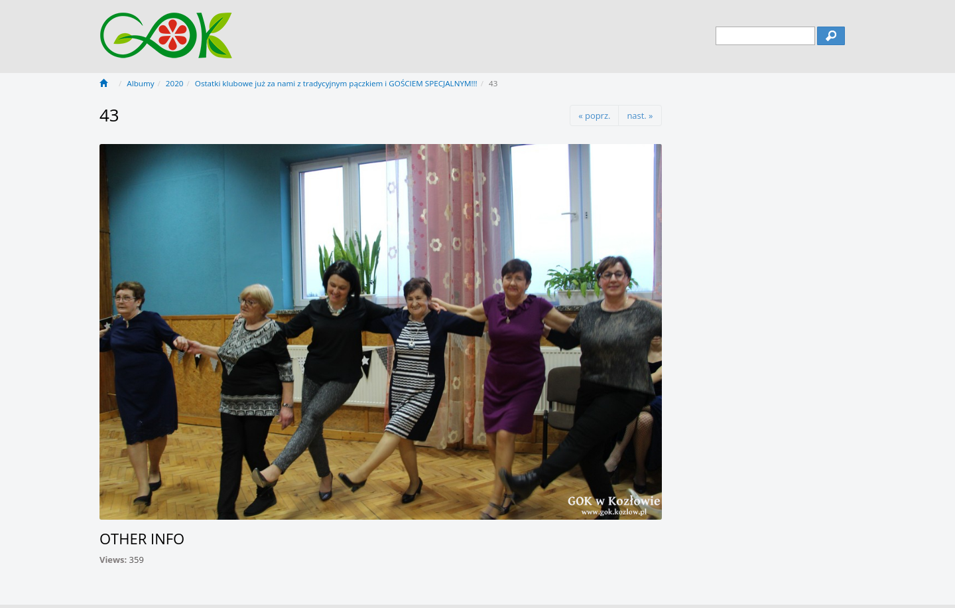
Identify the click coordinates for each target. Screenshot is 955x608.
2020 (175, 83)
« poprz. (594, 115)
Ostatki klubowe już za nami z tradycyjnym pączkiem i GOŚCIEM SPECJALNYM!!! (336, 83)
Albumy (140, 83)
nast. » (640, 115)
